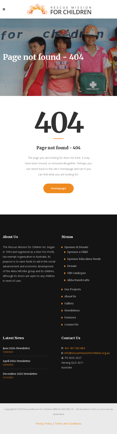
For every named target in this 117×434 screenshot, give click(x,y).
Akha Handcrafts (78, 280)
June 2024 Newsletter (16, 348)
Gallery (69, 303)
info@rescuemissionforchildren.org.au (87, 353)
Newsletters (72, 310)
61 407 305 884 (75, 348)
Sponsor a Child (77, 252)
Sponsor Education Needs (84, 259)
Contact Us (71, 324)
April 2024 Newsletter (17, 361)
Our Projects (72, 289)
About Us (70, 296)
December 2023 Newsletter (20, 373)
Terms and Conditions (68, 423)
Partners (70, 317)
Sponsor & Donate (76, 247)
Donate (72, 266)
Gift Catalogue (76, 273)
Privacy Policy (44, 423)
